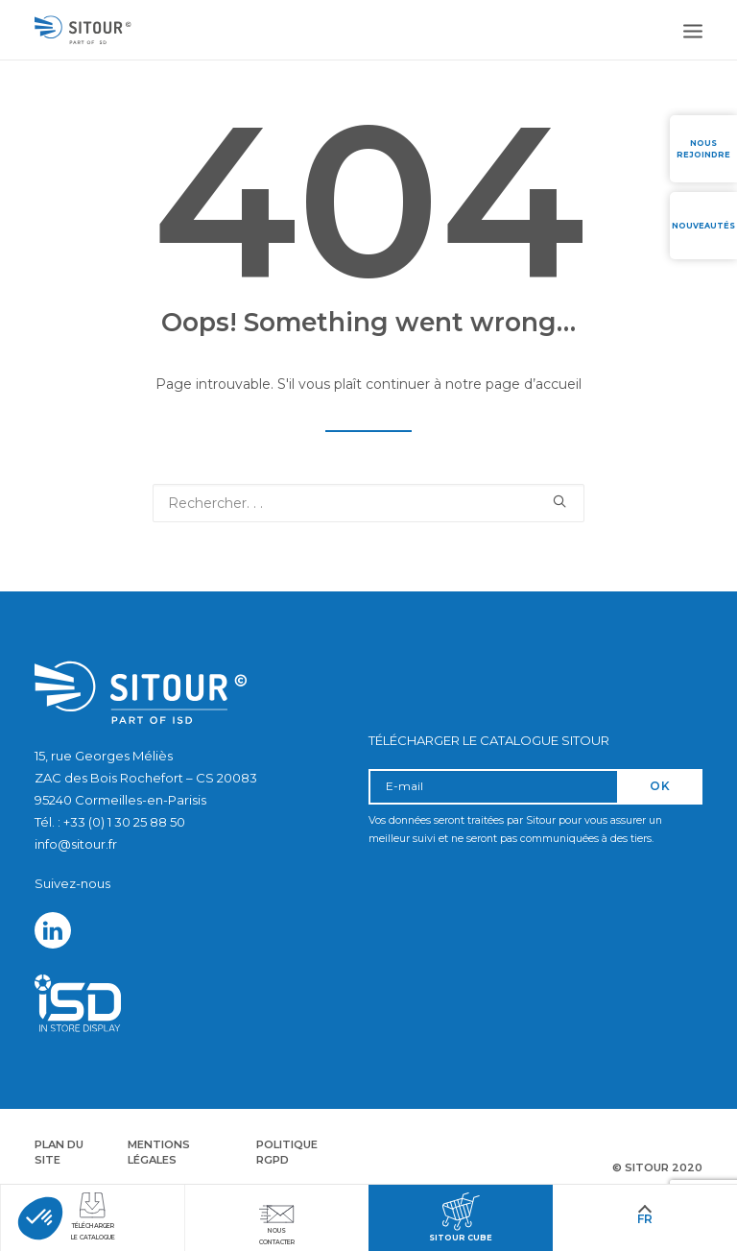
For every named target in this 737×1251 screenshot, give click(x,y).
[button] (40, 1218)
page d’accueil (534, 384)
